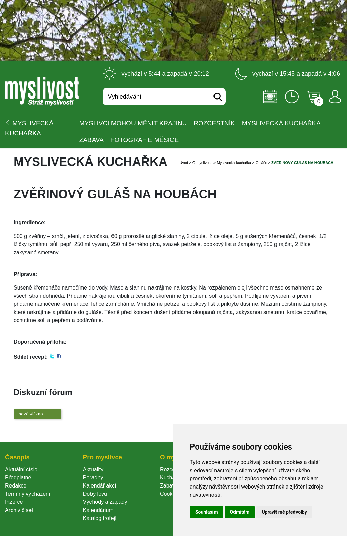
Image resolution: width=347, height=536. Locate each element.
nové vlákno (31, 414)
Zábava (91, 139)
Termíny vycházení (27, 494)
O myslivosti (202, 163)
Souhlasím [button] (206, 512)
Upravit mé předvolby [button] (284, 512)
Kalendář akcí (99, 486)
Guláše (261, 163)
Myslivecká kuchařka (281, 123)
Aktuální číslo (21, 469)
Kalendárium (98, 510)
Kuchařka (171, 477)
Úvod (184, 163)
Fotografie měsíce (144, 139)
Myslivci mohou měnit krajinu (133, 123)
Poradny (93, 477)
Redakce (15, 486)
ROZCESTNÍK (214, 123)
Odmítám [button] (240, 512)
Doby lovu (95, 494)
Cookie (170, 494)
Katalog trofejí (100, 518)
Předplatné (18, 477)
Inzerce (14, 502)
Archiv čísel (19, 510)
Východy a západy (105, 502)
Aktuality (93, 469)
